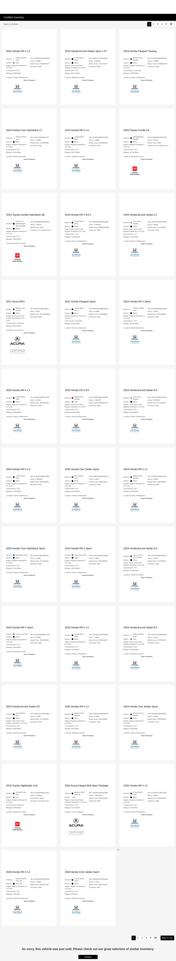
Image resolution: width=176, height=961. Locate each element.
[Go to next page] (166, 24)
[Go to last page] (171, 24)
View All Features (29, 80)
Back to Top (167, 938)
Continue (88, 957)
